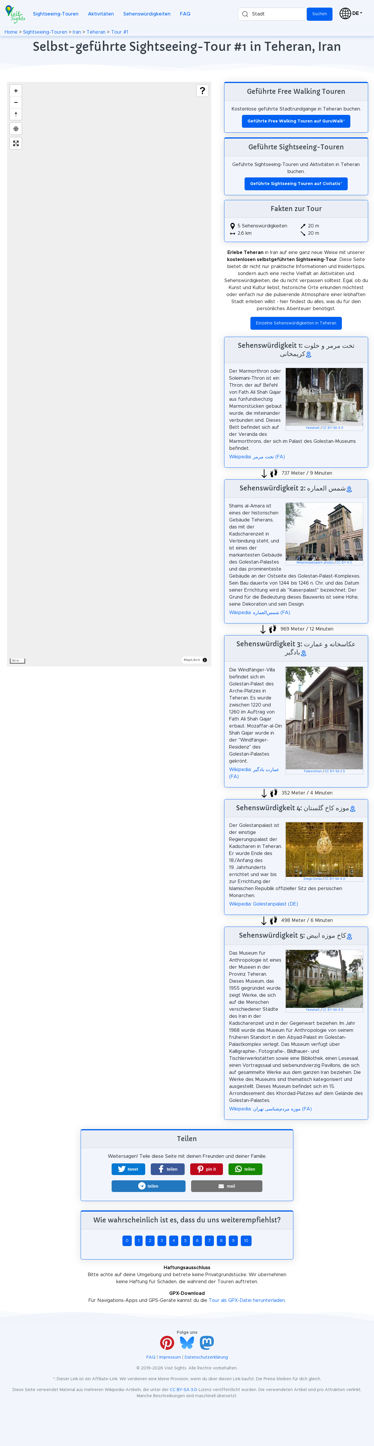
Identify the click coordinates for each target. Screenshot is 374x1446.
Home (11, 32)
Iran (77, 32)
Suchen (319, 14)
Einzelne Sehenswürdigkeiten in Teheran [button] (296, 323)
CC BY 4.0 (344, 562)
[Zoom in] (16, 90)
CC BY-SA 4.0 (333, 427)
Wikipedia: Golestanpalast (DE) (263, 904)
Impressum (170, 1357)
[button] (128, 1169)
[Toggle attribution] (204, 660)
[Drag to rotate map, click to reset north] (16, 114)
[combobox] (272, 14)
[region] (109, 374)
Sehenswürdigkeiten (147, 14)
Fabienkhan (313, 771)
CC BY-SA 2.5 (335, 771)
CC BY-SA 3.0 (183, 1390)
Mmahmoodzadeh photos (315, 562)
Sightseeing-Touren (56, 14)
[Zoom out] (16, 102)
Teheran (95, 32)
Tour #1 (119, 32)
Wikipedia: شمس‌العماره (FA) (259, 612)
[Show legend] (202, 90)
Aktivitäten (101, 14)
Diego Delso (313, 878)
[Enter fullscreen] (16, 143)
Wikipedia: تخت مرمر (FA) (257, 457)
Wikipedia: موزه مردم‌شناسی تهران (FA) (270, 1109)
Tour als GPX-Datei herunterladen (247, 1300)
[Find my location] (16, 128)
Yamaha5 (313, 427)
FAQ (185, 14)
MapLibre (192, 659)
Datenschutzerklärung (206, 1357)
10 (246, 1241)
